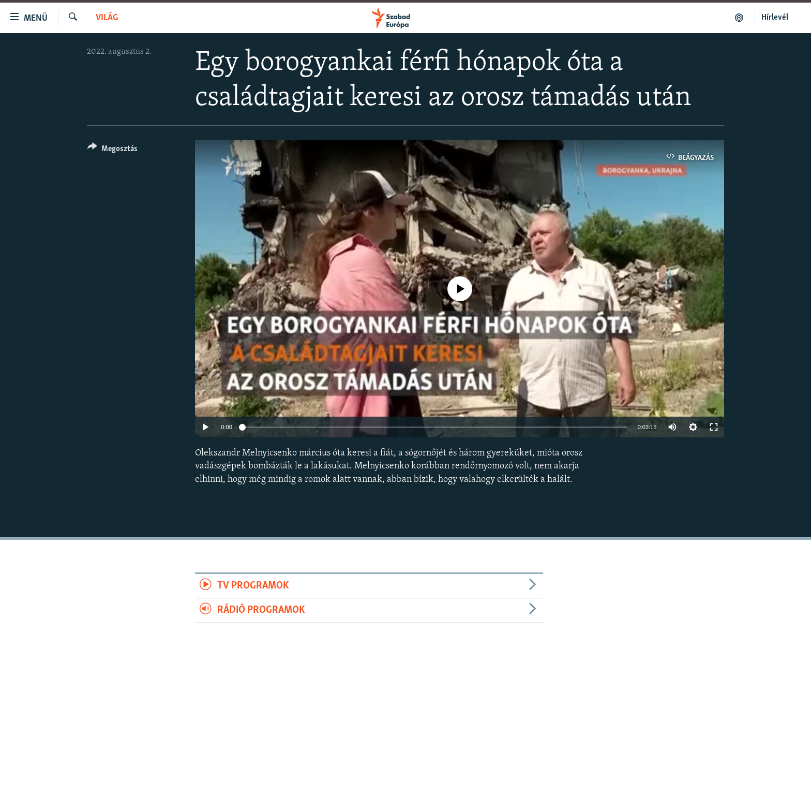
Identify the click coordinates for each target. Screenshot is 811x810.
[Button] (112, 150)
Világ (107, 18)
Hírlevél (774, 17)
